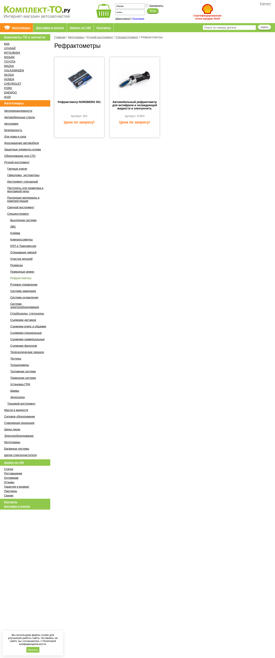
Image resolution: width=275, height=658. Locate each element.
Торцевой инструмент (21, 403)
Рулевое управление (23, 284)
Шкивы (14, 390)
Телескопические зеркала (27, 352)
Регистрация (138, 18)
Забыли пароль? (123, 18)
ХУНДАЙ (9, 48)
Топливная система (23, 371)
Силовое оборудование (19, 416)
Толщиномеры (19, 365)
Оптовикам (11, 477)
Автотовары (21, 27)
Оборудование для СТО (19, 155)
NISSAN (9, 57)
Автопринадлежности (18, 110)
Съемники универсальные (27, 339)
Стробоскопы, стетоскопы (27, 313)
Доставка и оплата (50, 27)
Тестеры (15, 358)
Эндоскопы (17, 397)
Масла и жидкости (16, 410)
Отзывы (9, 482)
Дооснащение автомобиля (21, 143)
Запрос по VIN (80, 27)
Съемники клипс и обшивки (28, 326)
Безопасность (13, 130)
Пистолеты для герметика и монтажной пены (25, 189)
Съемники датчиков (23, 320)
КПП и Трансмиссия (23, 246)
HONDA (9, 79)
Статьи (8, 469)
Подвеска (16, 265)
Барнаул (265, 3)
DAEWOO (10, 92)
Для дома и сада (15, 136)
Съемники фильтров (23, 345)
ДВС (13, 226)
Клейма (15, 233)
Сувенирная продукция (19, 423)
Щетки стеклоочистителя (20, 455)
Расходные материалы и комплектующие (23, 199)
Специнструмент (127, 37)
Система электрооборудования (24, 305)
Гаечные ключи (17, 168)
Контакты (104, 27)
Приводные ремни (22, 271)
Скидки (8, 495)
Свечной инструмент (20, 207)
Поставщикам (13, 473)
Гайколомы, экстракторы (23, 175)
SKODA (9, 74)
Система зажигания (23, 291)
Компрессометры (21, 239)
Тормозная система (23, 377)
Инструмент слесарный (22, 181)
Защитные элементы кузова (22, 149)
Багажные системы (16, 448)
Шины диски (12, 429)
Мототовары (12, 442)
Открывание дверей (23, 252)
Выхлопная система (23, 220)
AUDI (7, 97)
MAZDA (9, 66)
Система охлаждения (24, 297)
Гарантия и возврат (16, 486)
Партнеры (10, 491)
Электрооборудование (19, 435)
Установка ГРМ (20, 384)
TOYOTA (9, 61)
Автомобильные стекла (19, 117)
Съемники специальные (26, 332)
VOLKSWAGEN (14, 70)
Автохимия (11, 123)
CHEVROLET (12, 83)
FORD (8, 88)
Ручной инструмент (100, 37)
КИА (7, 43)
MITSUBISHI (12, 52)
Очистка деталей (21, 258)
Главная (60, 37)
